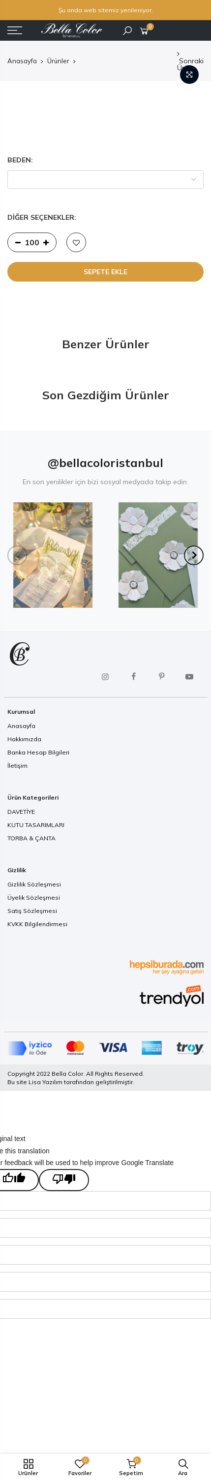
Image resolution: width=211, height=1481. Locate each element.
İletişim (17, 765)
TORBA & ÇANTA (31, 838)
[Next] (194, 555)
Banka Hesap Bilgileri (38, 752)
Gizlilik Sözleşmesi (34, 884)
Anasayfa (22, 61)
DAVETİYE (21, 811)
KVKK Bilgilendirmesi (37, 924)
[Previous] (17, 555)
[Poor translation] (64, 1180)
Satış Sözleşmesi (32, 910)
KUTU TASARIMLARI (35, 825)
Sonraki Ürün (190, 61)
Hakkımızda (24, 739)
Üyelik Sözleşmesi (33, 897)
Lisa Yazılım (45, 1082)
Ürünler (58, 61)
